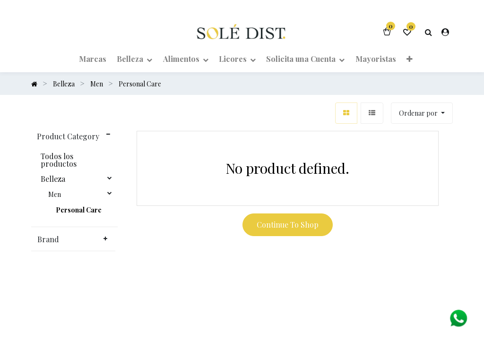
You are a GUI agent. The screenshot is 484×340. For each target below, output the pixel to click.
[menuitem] (93, 58)
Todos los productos (59, 160)
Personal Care (79, 210)
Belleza (53, 179)
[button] (409, 58)
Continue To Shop (288, 225)
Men (54, 194)
